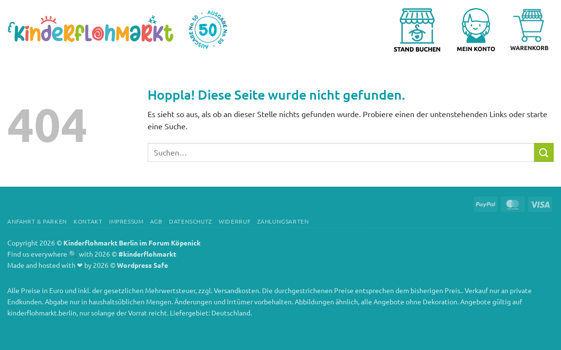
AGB (156, 221)
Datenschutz (190, 221)
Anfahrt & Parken (37, 221)
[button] (479, 29)
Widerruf (234, 221)
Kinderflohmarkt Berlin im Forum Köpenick (132, 242)
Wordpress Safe (142, 265)
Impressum (126, 221)
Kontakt (88, 221)
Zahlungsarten (283, 221)
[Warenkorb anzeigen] (529, 29)
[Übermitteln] (544, 152)
